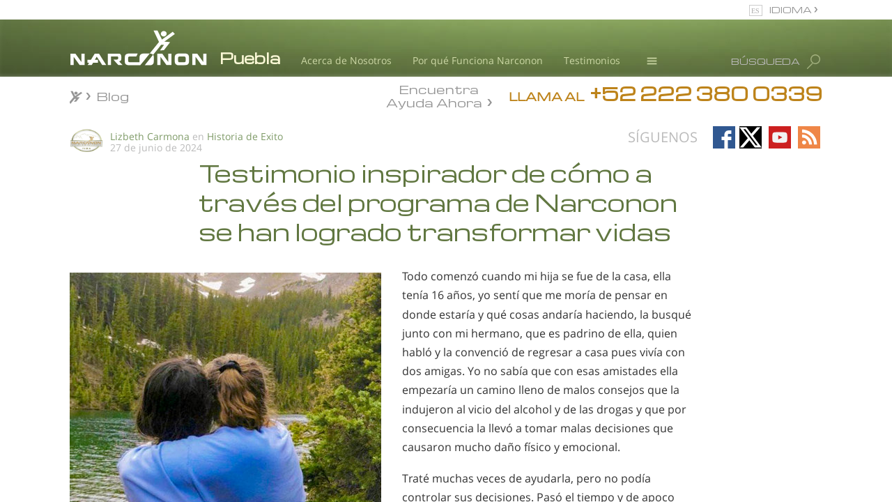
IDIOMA (791, 9)
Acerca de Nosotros (346, 60)
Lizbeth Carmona (150, 136)
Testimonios (592, 60)
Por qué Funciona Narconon (478, 60)
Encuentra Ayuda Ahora (434, 95)
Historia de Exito (245, 136)
